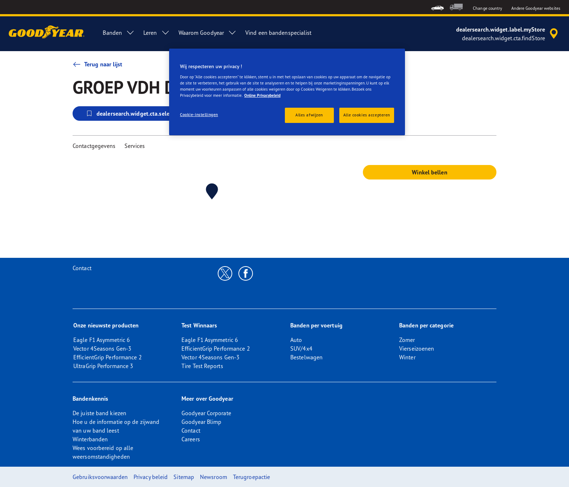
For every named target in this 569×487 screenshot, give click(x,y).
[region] (287, 92)
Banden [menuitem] (119, 32)
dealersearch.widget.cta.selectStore (136, 113)
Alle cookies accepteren (366, 114)
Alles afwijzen (309, 114)
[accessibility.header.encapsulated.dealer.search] (508, 33)
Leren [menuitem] (156, 32)
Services (134, 145)
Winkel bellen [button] (429, 172)
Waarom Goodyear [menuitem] (208, 32)
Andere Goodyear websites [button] (535, 8)
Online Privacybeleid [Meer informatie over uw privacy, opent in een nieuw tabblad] (262, 95)
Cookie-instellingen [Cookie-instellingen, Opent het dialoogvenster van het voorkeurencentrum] (199, 114)
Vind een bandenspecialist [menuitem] (278, 32)
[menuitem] (437, 7)
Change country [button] (487, 8)
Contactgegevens (94, 145)
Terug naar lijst (98, 64)
